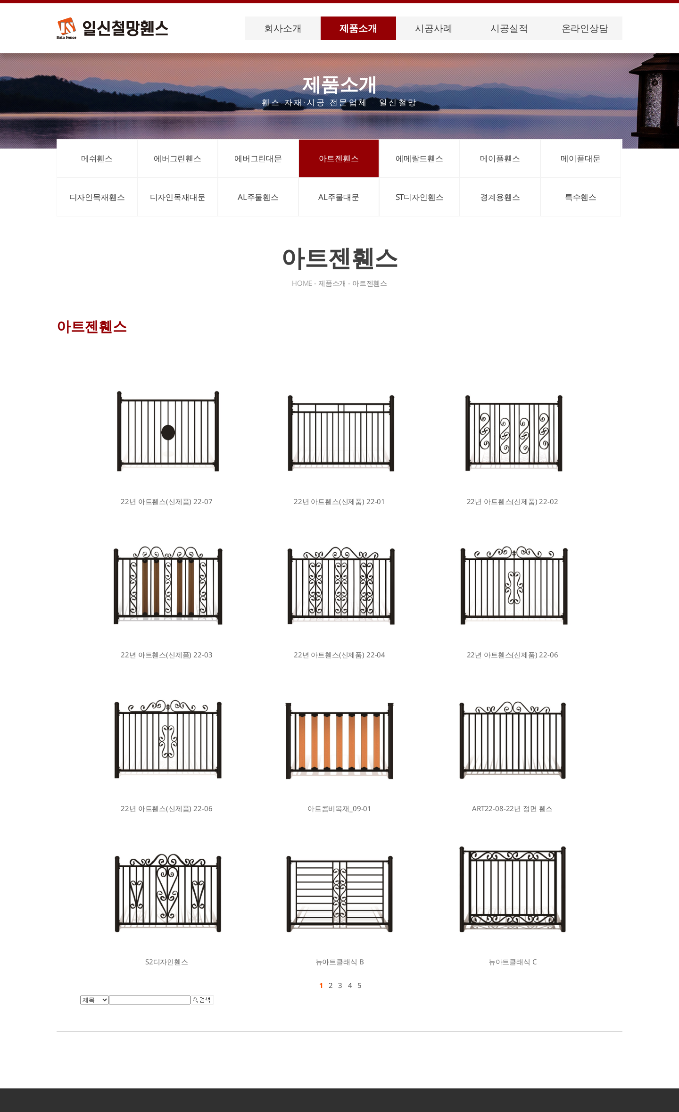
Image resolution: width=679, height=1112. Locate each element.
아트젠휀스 (338, 158)
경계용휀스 (500, 196)
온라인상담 (585, 28)
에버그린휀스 (177, 158)
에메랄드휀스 (419, 158)
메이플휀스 (500, 158)
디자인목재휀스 (97, 196)
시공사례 (433, 28)
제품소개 (358, 28)
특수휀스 (580, 196)
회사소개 (282, 28)
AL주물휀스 (258, 196)
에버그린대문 (258, 158)
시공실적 (509, 28)
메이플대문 (580, 158)
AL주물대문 (338, 196)
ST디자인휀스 (420, 196)
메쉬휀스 (97, 158)
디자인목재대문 (178, 196)
